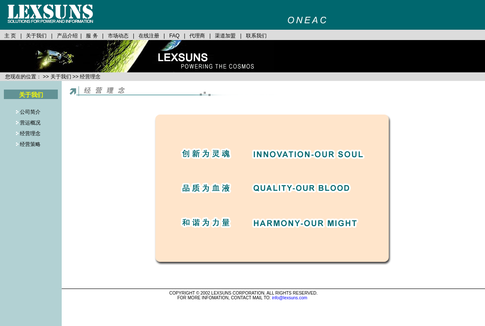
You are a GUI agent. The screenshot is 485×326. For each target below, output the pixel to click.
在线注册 (149, 36)
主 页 (10, 36)
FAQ (174, 36)
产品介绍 (67, 36)
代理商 (197, 36)
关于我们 (36, 36)
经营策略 (30, 144)
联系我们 (256, 36)
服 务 (92, 36)
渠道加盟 (225, 36)
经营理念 (30, 133)
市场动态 (118, 36)
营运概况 (30, 123)
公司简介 (30, 112)
